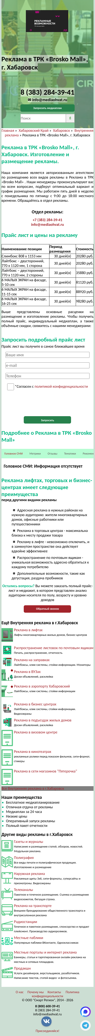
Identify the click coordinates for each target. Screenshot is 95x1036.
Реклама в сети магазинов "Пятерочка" (45, 771)
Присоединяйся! (47, 1031)
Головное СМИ (13, 453)
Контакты (54, 992)
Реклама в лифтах (28, 630)
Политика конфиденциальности (55, 994)
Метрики (35, 453)
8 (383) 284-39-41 (47, 1010)
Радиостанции (25, 921)
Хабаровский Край (34, 130)
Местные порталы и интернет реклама (45, 952)
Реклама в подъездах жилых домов (42, 720)
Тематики (70, 453)
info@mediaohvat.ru (47, 224)
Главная (8, 130)
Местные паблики (28, 937)
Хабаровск (61, 130)
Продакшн (22, 968)
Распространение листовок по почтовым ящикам (54, 648)
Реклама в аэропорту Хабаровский (42, 686)
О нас (20, 992)
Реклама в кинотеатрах (32, 751)
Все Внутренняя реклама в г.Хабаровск (32, 788)
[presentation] (47, 403)
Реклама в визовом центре (35, 732)
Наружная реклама (29, 873)
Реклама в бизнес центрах (35, 704)
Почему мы (35, 992)
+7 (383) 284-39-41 (47, 220)
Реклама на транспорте (33, 905)
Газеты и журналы (28, 841)
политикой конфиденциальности (61, 386)
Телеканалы (23, 889)
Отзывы (52, 453)
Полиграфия (24, 857)
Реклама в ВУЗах (27, 671)
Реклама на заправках (32, 660)
